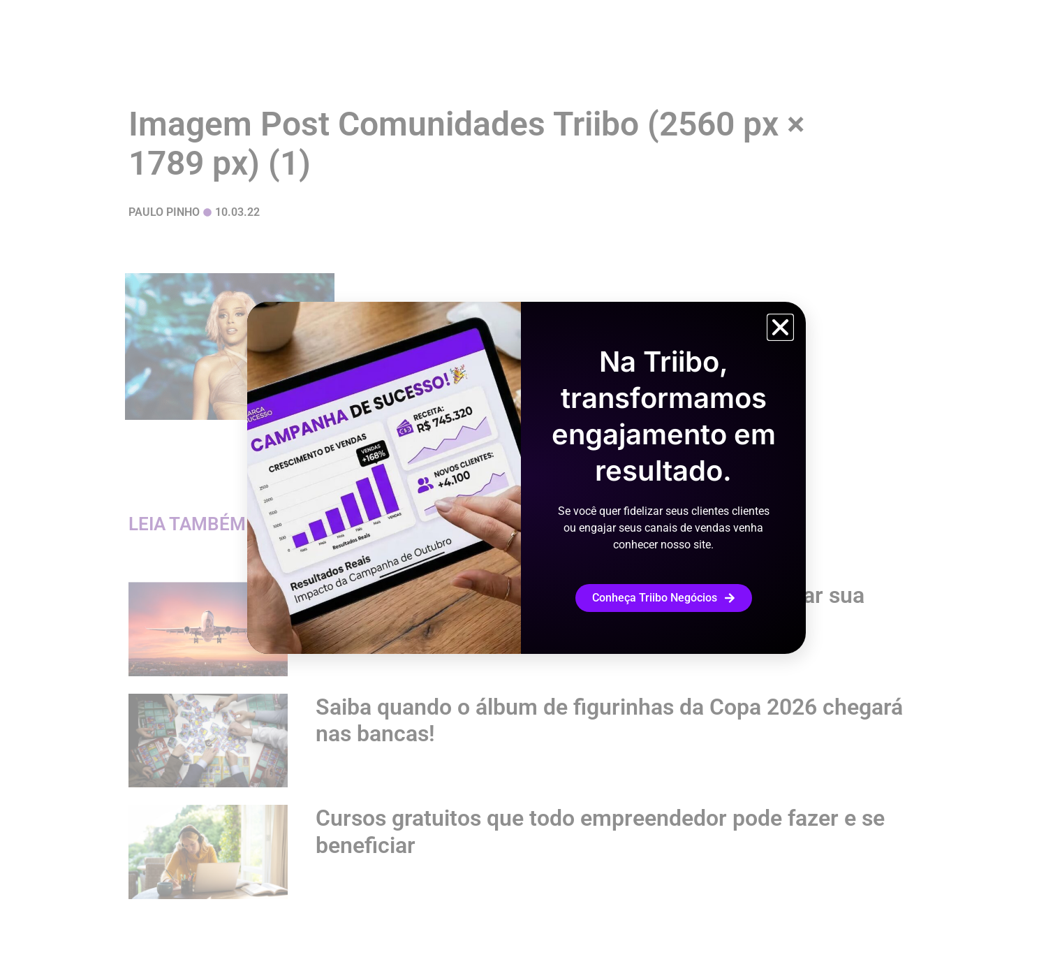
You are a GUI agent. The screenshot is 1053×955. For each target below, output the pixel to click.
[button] (780, 327)
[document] (526, 477)
